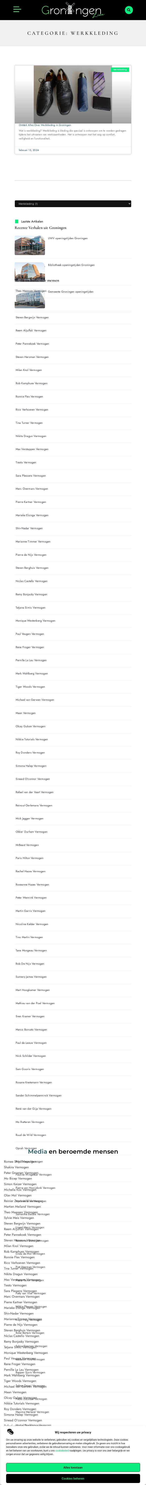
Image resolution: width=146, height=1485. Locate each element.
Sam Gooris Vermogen (30, 1069)
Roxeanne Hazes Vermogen (32, 884)
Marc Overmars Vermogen (32, 489)
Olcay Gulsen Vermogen (30, 726)
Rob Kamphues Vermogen (31, 383)
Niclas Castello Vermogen (32, 581)
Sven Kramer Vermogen (30, 1016)
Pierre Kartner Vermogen (31, 502)
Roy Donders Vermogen (30, 753)
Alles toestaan (73, 1467)
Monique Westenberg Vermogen (35, 621)
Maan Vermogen (26, 713)
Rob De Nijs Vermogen (30, 964)
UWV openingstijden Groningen (68, 238)
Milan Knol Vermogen (29, 370)
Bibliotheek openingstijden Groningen (71, 265)
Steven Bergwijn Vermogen (32, 317)
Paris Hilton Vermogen (29, 858)
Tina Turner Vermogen (29, 423)
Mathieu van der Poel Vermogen (35, 1003)
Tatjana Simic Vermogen (30, 608)
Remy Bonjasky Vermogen (31, 594)
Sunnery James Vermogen (31, 977)
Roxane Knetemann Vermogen (34, 1082)
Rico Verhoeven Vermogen (32, 410)
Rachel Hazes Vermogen (30, 871)
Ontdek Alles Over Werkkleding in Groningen (45, 125)
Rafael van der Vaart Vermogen (35, 792)
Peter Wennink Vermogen (31, 898)
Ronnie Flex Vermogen (29, 396)
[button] (129, 10)
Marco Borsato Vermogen (31, 1029)
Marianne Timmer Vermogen (33, 541)
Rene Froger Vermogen (30, 647)
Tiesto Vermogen (26, 462)
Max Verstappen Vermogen (32, 449)
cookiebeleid (62, 1450)
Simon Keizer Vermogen (20, 1184)
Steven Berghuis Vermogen (32, 568)
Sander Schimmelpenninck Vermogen (38, 1095)
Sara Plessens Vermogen (31, 476)
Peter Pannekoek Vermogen (32, 344)
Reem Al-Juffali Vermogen (31, 330)
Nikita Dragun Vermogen (31, 436)
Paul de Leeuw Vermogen (31, 1043)
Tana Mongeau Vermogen (31, 950)
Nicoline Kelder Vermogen (32, 924)
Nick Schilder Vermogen (31, 1056)
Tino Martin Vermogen (29, 937)
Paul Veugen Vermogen (30, 634)
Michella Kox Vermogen (20, 1189)
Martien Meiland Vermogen (22, 1206)
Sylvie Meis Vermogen (29, 304)
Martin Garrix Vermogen (30, 911)
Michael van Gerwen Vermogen (35, 700)
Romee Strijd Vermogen (20, 1161)
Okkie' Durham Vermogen (31, 832)
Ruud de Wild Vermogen (31, 1135)
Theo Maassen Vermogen (31, 291)
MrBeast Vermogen (27, 845)
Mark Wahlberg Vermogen (32, 673)
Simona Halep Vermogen (31, 766)
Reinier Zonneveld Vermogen (23, 1201)
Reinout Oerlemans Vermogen (34, 805)
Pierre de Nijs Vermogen (31, 555)
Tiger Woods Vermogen (30, 687)
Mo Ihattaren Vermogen (30, 1122)
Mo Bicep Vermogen (18, 1178)
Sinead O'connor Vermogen (33, 779)
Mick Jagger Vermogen (30, 818)
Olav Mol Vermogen (18, 1195)
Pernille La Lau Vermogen (31, 660)
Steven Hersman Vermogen (32, 357)
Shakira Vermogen (16, 1167)
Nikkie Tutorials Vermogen (32, 739)
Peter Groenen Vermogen (21, 1172)
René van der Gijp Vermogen (33, 1109)
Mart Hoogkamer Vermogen (33, 990)
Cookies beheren (73, 1478)
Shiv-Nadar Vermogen (29, 528)
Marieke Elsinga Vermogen (32, 515)
